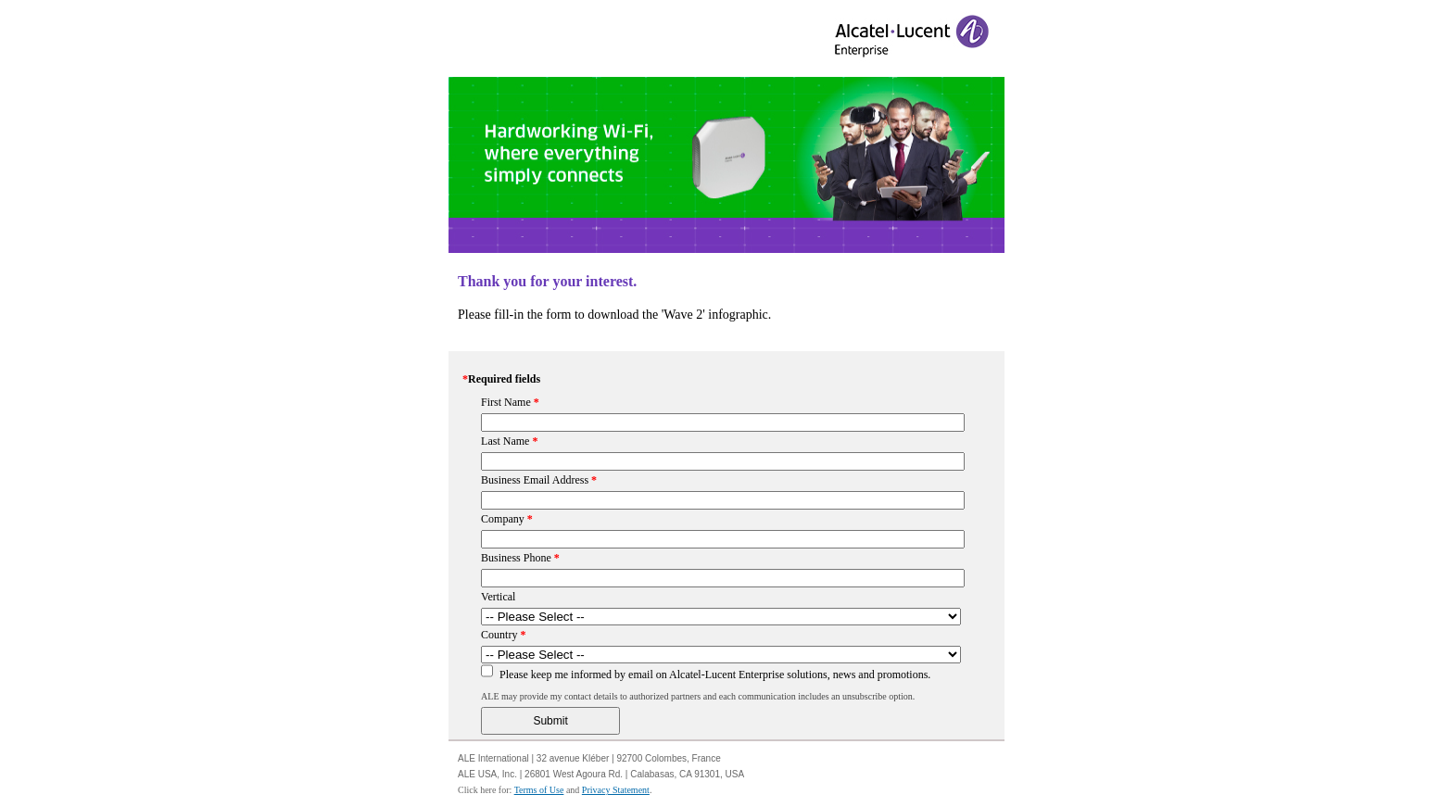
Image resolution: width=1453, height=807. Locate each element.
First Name (510, 402)
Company (507, 518)
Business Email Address (539, 479)
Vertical (498, 596)
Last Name (509, 441)
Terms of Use (539, 790)
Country (503, 634)
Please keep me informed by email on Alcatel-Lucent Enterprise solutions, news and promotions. (714, 674)
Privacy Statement (616, 790)
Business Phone (520, 557)
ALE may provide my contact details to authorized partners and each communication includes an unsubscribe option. (698, 696)
